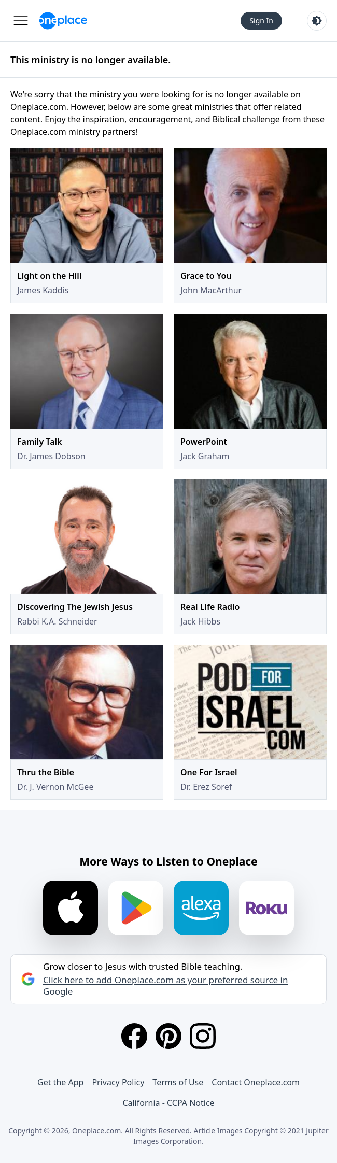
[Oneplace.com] (63, 21)
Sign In (261, 20)
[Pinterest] (168, 1036)
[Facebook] (134, 1036)
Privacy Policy (118, 1082)
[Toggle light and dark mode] (317, 21)
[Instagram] (203, 1036)
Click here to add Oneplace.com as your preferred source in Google (165, 985)
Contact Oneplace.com (256, 1082)
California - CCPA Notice (168, 1103)
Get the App (60, 1082)
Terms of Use (177, 1082)
